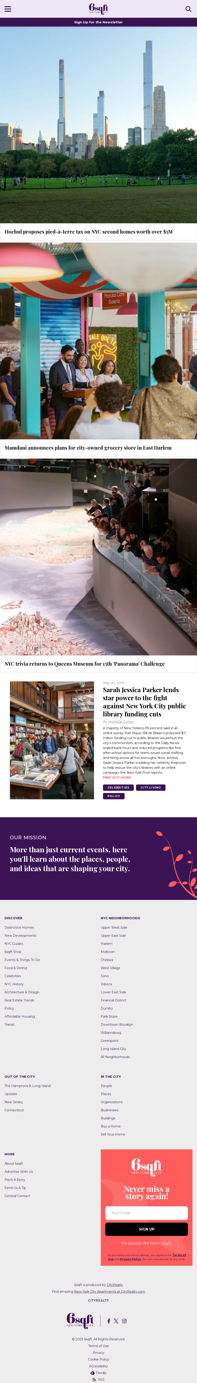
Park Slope (109, 1016)
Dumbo (107, 1008)
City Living (151, 787)
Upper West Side (114, 928)
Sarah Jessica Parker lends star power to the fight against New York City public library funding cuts (144, 701)
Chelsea (107, 960)
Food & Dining (15, 968)
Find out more (117, 777)
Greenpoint (110, 1041)
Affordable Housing (19, 1016)
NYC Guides (13, 944)
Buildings (108, 1118)
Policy (113, 796)
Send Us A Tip (15, 1188)
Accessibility (98, 1366)
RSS (98, 1380)
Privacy (98, 1353)
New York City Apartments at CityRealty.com (109, 1292)
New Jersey (13, 1102)
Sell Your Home (113, 1134)
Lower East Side (113, 992)
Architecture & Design (21, 992)
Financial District (113, 1000)
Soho (105, 976)
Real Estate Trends (19, 1000)
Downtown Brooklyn (117, 1025)
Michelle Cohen (121, 722)
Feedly (98, 1373)
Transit (9, 1025)
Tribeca (106, 984)
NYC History (14, 984)
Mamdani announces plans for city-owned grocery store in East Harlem (88, 447)
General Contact (17, 1196)
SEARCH (189, 9)
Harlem (106, 944)
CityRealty (115, 1285)
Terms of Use (98, 1346)
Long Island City (113, 1049)
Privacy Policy (130, 1259)
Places (106, 1094)
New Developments (20, 936)
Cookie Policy (98, 1359)
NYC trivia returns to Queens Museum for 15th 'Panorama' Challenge (85, 663)
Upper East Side (113, 936)
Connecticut (14, 1110)
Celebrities (118, 787)
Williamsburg (111, 1033)
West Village (110, 968)
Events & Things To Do (22, 960)
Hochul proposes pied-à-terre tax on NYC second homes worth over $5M (89, 231)
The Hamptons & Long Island (27, 1086)
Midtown (108, 952)
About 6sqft (13, 1164)
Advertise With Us (18, 1172)
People (106, 1086)
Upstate (10, 1094)
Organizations (112, 1102)
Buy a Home (111, 1126)
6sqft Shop (12, 952)
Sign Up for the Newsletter (98, 22)
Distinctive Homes (19, 928)
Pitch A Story (14, 1180)
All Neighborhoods (115, 1057)
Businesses (109, 1110)
